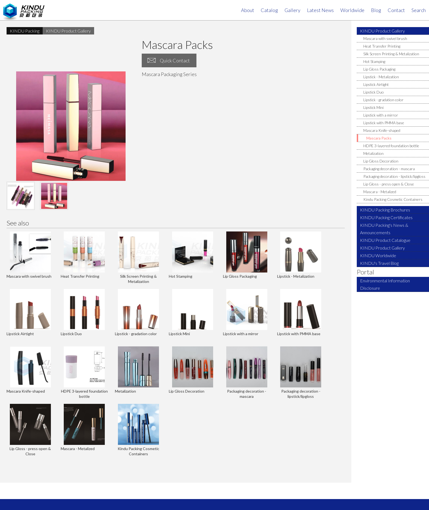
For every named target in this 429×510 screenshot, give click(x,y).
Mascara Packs (379, 138)
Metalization (373, 153)
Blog (376, 10)
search (418, 10)
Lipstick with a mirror (380, 115)
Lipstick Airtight (376, 84)
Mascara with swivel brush (385, 38)
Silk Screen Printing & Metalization (391, 53)
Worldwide (352, 10)
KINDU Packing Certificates (386, 217)
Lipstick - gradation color (383, 99)
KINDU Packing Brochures (385, 209)
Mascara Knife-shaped (381, 130)
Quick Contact (175, 60)
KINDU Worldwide (378, 255)
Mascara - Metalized (379, 191)
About (247, 10)
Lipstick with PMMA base (383, 122)
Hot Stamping (374, 61)
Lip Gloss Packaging (379, 69)
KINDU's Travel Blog (379, 263)
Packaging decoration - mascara (389, 168)
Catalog (269, 10)
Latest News (320, 10)
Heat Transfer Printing (381, 46)
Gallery (292, 10)
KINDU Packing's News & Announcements (384, 228)
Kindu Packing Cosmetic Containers (392, 199)
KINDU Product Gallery (382, 30)
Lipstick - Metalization (381, 76)
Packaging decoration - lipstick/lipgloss (394, 176)
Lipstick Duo (373, 92)
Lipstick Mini (373, 107)
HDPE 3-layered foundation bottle (391, 145)
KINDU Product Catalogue (385, 240)
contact (396, 10)
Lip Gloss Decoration (380, 161)
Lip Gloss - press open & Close (388, 184)
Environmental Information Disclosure (385, 284)
